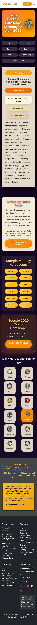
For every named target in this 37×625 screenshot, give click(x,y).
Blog (3, 568)
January (11, 271)
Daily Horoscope (8, 573)
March (11, 278)
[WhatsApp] (21, 586)
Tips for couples (18, 61)
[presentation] (3, 498)
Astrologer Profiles (8, 583)
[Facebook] (24, 586)
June (26, 285)
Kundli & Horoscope (9, 534)
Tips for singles (27, 55)
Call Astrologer (7, 580)
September (11, 298)
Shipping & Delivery (27, 550)
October (26, 298)
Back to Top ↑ (8, 615)
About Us (23, 531)
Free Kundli (27, 4)
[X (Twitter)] (32, 586)
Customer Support (26, 552)
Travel (9, 55)
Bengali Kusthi (7, 536)
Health (27, 43)
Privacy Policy (25, 535)
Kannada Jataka (8, 553)
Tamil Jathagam (7, 556)
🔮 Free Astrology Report (18, 243)
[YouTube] (28, 586)
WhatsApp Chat (28, 572)
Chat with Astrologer (9, 578)
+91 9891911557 (28, 568)
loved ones (13, 162)
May (11, 285)
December (26, 305)
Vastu (4, 571)
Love (9, 43)
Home (22, 528)
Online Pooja (6, 576)
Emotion (27, 49)
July (11, 291)
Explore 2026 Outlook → (18, 344)
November (11, 305)
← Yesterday (18, 73)
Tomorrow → (18, 91)
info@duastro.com (26, 577)
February (25, 271)
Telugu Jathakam (8, 558)
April (25, 278)
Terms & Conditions (27, 543)
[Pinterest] (21, 590)
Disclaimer (24, 533)
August (25, 291)
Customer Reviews (8, 585)
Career (9, 49)
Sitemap (23, 555)
